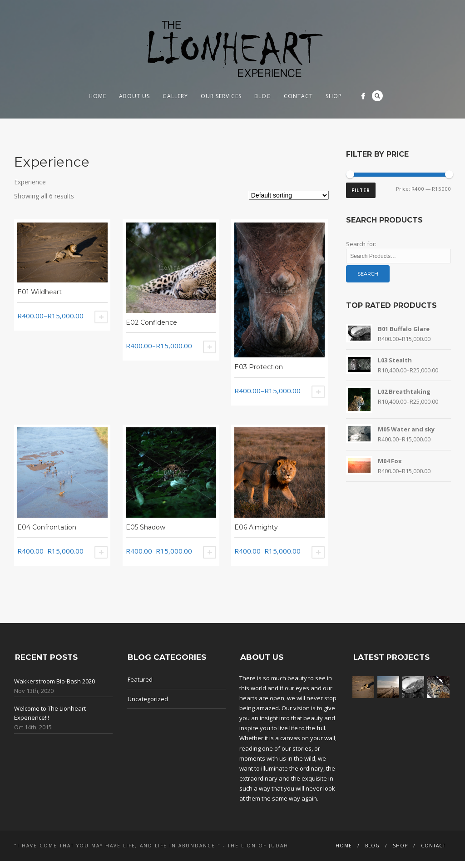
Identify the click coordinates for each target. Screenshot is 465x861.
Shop (334, 96)
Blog (262, 96)
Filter (360, 190)
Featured (140, 679)
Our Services (221, 96)
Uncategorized (148, 699)
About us (134, 96)
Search (377, 95)
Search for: (361, 244)
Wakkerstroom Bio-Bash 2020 (54, 681)
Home (97, 96)
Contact (298, 96)
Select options (101, 317)
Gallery (175, 96)
